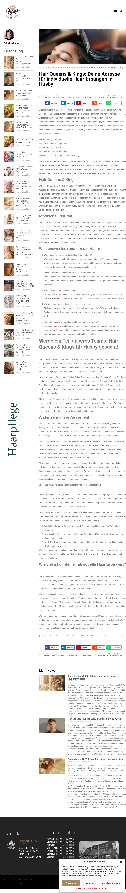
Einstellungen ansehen (111, 883)
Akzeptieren (71, 883)
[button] (121, 862)
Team (61, 263)
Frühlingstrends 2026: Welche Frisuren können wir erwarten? (24, 185)
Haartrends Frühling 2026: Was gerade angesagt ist (24, 169)
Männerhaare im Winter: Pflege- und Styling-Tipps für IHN (25, 283)
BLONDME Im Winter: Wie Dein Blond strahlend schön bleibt (23, 300)
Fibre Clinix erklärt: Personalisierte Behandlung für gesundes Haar (24, 202)
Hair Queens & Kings (47, 68)
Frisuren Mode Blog (23, 67)
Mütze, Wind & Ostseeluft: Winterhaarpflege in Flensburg (24, 365)
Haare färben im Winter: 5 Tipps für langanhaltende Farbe (24, 234)
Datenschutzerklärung (93, 888)
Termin (75, 173)
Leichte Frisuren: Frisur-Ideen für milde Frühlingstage (24, 124)
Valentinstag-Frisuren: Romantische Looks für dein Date (24, 268)
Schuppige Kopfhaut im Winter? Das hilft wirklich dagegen (24, 332)
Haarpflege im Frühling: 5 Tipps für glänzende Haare (24, 139)
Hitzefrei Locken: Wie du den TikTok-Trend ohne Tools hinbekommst (25, 317)
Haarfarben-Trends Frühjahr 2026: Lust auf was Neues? (24, 154)
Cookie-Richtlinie (79, 888)
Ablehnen (90, 883)
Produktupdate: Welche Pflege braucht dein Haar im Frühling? (25, 109)
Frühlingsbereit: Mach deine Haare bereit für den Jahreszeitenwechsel (25, 251)
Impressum (106, 888)
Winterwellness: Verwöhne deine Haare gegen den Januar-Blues (23, 348)
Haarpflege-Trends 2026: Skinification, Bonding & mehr (24, 217)
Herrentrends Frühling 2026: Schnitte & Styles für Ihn (24, 77)
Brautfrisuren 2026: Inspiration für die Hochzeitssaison (24, 93)
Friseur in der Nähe (64, 68)
